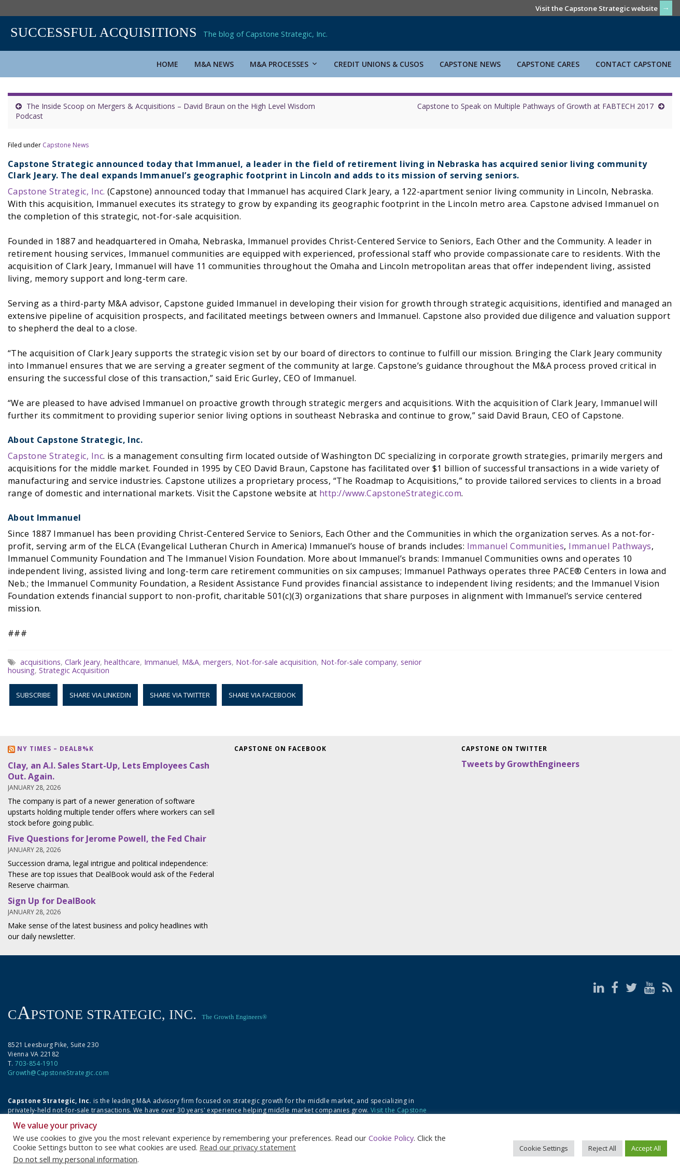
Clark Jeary (82, 662)
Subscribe (33, 695)
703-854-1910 (36, 1063)
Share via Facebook (262, 695)
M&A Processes (284, 64)
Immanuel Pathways (610, 546)
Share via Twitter (180, 695)
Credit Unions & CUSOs (378, 64)
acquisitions (40, 662)
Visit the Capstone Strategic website (596, 8)
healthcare (122, 662)
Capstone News (470, 64)
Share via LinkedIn (100, 695)
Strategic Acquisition (74, 670)
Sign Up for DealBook (52, 901)
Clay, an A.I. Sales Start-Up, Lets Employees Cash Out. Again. (108, 771)
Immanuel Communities (515, 546)
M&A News (214, 64)
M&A (190, 662)
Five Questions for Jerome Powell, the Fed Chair (107, 838)
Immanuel (161, 662)
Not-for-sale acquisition (276, 662)
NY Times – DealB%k (55, 748)
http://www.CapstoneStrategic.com (390, 493)
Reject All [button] (602, 1148)
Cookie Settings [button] (543, 1148)
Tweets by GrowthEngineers (520, 764)
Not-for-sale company (358, 662)
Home (167, 64)
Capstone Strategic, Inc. (56, 191)
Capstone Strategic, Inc (55, 456)
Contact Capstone (634, 64)
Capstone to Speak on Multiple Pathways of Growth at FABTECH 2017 (535, 106)
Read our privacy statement (248, 1147)
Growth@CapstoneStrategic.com (58, 1072)
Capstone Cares (548, 64)
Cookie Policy (391, 1138)
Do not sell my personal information (75, 1159)
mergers (217, 662)
